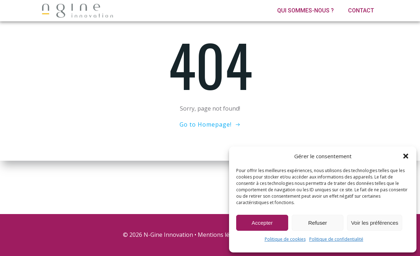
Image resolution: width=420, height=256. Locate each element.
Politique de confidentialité (336, 239)
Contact (361, 10)
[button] (405, 156)
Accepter (262, 223)
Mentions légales (221, 235)
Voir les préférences (374, 223)
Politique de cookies (285, 239)
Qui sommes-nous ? (305, 10)
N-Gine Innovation (168, 235)
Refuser (317, 223)
